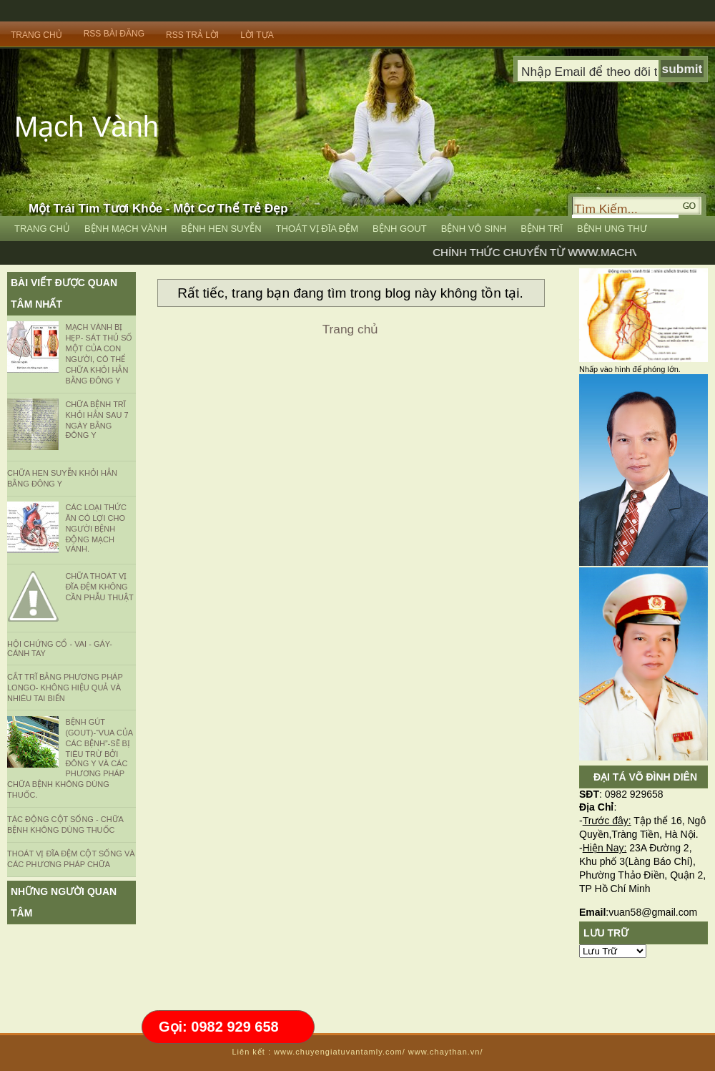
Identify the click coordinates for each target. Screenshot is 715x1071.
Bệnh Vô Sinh (474, 228)
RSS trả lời (192, 35)
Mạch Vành (86, 126)
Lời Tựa (256, 35)
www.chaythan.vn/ (445, 1051)
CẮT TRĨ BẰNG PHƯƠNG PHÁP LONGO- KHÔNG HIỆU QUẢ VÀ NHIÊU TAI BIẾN (65, 688)
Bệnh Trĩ (542, 228)
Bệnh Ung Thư (612, 228)
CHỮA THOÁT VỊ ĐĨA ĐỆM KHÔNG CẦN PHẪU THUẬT (99, 587)
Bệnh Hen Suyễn (221, 228)
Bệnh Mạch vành (125, 228)
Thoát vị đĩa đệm (317, 228)
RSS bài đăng (114, 34)
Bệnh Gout (400, 228)
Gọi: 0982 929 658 (219, 1027)
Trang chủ (350, 329)
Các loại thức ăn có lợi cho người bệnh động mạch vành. (95, 528)
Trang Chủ (36, 35)
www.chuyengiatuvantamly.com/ (339, 1051)
